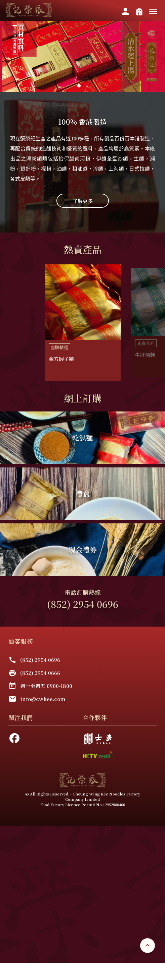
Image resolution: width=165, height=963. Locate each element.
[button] (87, 86)
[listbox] (82, 322)
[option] (83, 322)
